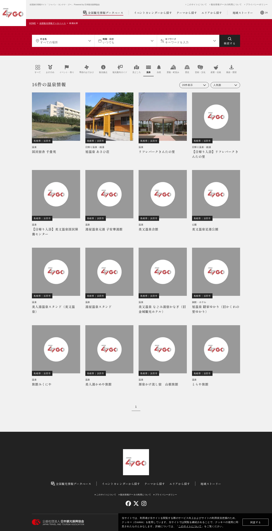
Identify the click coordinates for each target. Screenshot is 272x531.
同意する (255, 522)
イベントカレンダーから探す (153, 13)
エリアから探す (211, 13)
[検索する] (229, 41)
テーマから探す (186, 13)
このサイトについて (190, 526)
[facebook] (128, 503)
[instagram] (144, 503)
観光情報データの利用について (226, 4)
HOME (32, 23)
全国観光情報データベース (103, 12)
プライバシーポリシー (257, 4)
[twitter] (136, 503)
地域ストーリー (243, 13)
